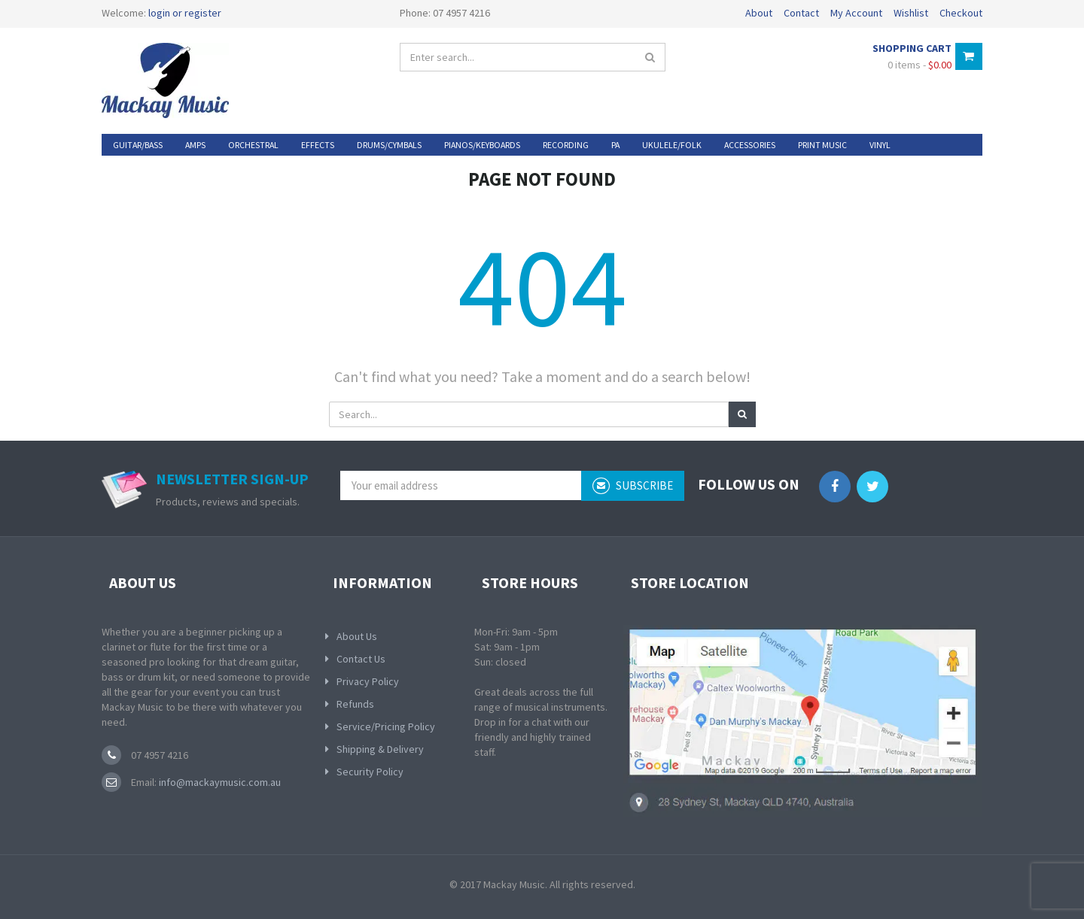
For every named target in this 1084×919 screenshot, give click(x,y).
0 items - (920, 64)
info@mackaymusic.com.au (219, 782)
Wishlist (911, 13)
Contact (801, 13)
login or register (184, 13)
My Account (856, 13)
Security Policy (369, 771)
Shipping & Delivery (380, 749)
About (758, 13)
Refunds (355, 704)
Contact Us (360, 659)
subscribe (632, 486)
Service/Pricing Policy (385, 726)
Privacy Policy (367, 681)
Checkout (960, 13)
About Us (356, 636)
